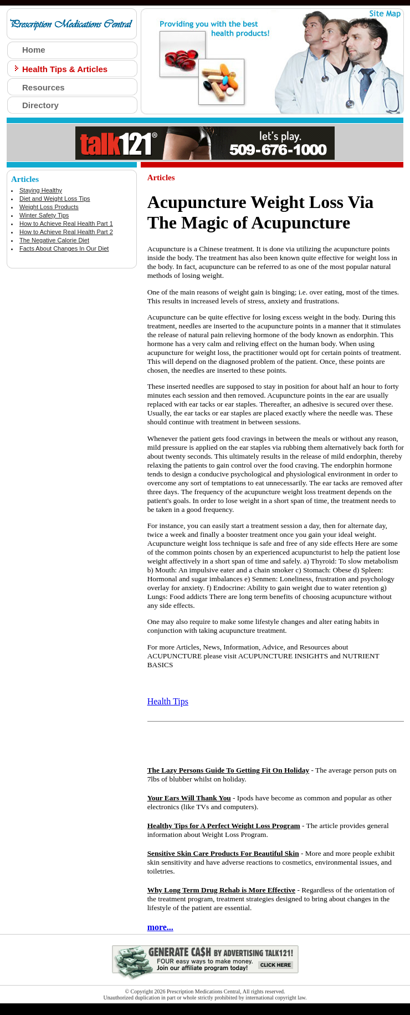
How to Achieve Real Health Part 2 (66, 232)
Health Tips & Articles (64, 69)
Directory (40, 105)
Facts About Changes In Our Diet (64, 248)
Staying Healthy (40, 190)
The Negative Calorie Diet (54, 240)
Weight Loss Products (49, 207)
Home (33, 49)
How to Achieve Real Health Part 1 (66, 223)
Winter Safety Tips (44, 215)
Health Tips (167, 701)
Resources (43, 87)
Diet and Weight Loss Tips (54, 198)
